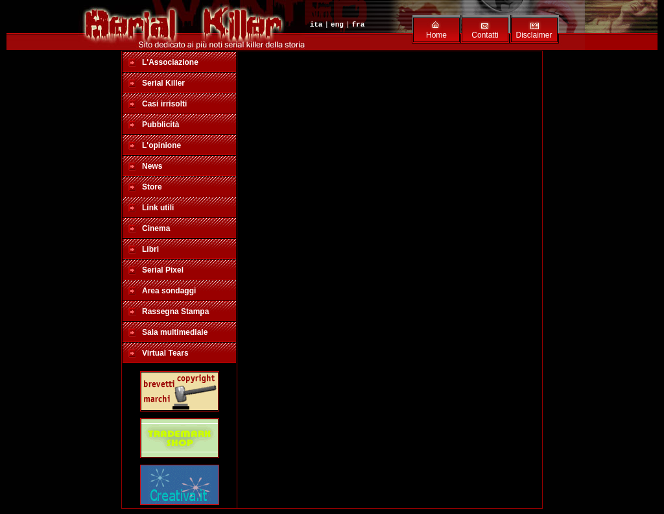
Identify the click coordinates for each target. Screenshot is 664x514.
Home (436, 35)
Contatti (484, 35)
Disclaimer (534, 35)
